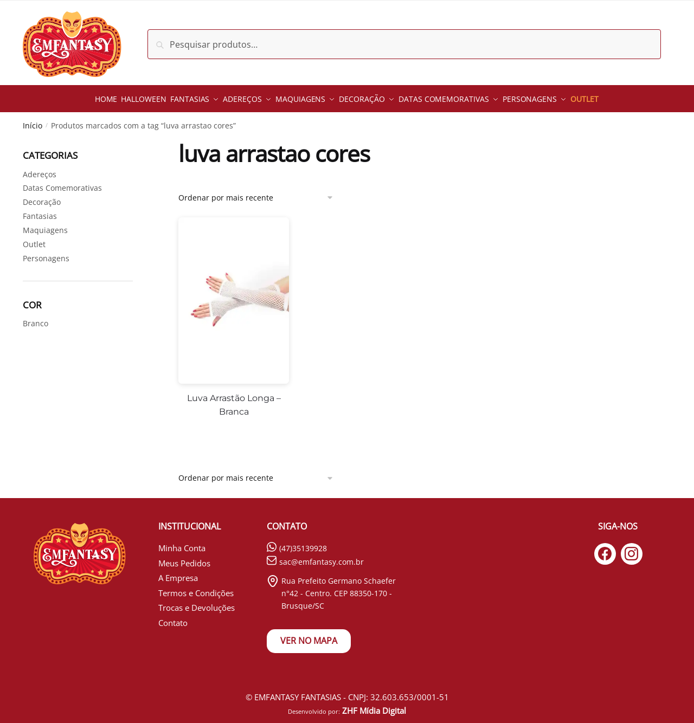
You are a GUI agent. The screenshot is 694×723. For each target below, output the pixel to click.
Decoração (42, 197)
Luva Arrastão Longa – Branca (234, 400)
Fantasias (40, 211)
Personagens (46, 253)
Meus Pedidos (184, 557)
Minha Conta (181, 543)
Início (32, 120)
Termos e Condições (196, 587)
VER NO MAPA (308, 636)
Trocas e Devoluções (196, 602)
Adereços (39, 169)
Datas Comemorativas (62, 183)
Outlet (34, 239)
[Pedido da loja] (256, 192)
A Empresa (178, 572)
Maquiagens (45, 225)
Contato (173, 617)
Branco (35, 318)
